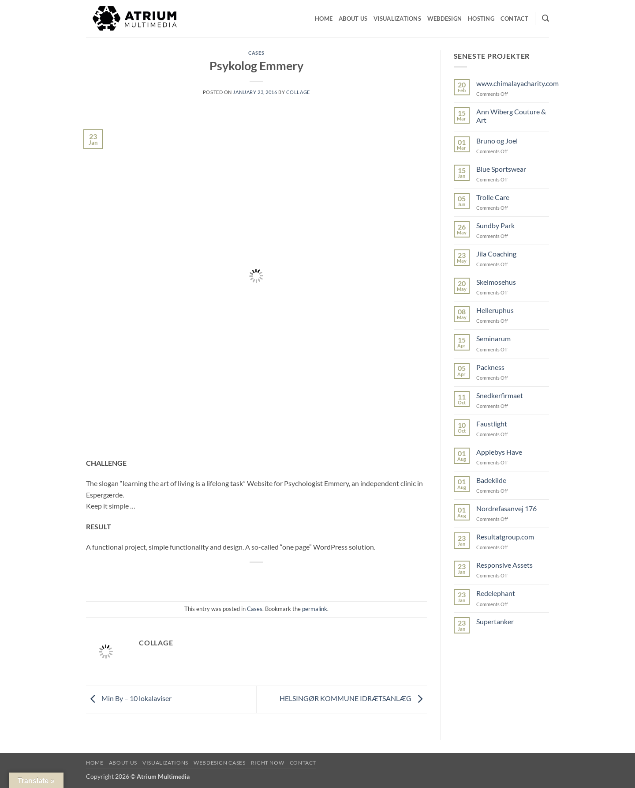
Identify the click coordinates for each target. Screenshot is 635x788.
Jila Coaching (496, 253)
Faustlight (491, 423)
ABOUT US (123, 762)
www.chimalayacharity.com (517, 83)
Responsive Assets (504, 565)
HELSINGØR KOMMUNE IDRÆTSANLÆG (353, 698)
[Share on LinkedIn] (288, 577)
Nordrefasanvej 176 (506, 508)
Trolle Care (492, 197)
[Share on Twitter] (240, 577)
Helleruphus (495, 310)
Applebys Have (499, 452)
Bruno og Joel (497, 140)
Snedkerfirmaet (499, 395)
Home (323, 18)
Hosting (481, 18)
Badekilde (491, 480)
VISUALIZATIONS (165, 762)
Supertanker (495, 621)
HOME (94, 762)
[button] (545, 18)
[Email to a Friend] (257, 577)
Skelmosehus (496, 282)
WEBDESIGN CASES (219, 762)
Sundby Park (495, 225)
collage (298, 92)
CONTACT (515, 18)
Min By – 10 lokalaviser (129, 698)
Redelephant (495, 593)
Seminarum (493, 338)
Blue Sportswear (501, 169)
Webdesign (444, 18)
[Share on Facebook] (224, 577)
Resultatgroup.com (505, 536)
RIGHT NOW (267, 762)
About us (353, 18)
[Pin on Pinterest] (272, 577)
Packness (490, 367)
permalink (314, 608)
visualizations (397, 18)
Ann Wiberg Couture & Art (511, 115)
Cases (256, 53)
